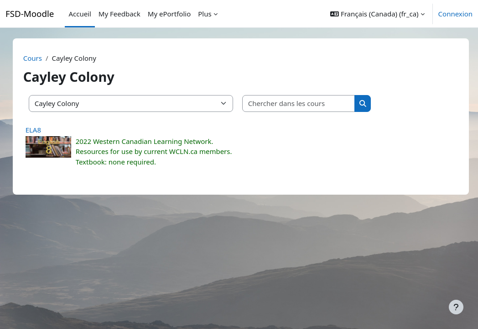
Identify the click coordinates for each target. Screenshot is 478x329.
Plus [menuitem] (204, 13)
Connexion (455, 13)
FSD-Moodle (29, 13)
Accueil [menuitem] (79, 13)
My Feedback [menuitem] (119, 13)
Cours (41, 58)
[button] (377, 13)
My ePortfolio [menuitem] (169, 13)
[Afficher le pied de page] (456, 307)
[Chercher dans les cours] (307, 103)
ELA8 (42, 129)
